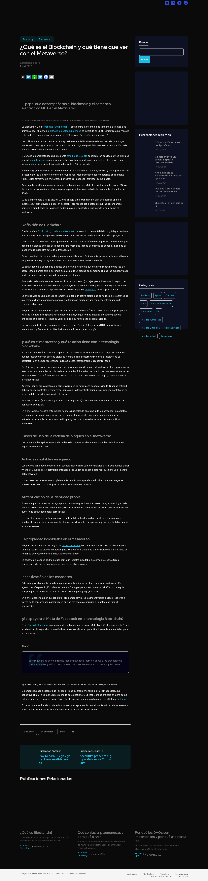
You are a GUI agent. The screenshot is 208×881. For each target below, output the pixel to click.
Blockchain (29, 731)
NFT (74, 731)
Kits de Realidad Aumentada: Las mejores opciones (169, 175)
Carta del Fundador (38, 625)
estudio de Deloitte (77, 155)
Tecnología (166, 336)
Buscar (143, 42)
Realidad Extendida (150, 327)
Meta (62, 731)
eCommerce (47, 731)
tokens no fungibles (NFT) (56, 126)
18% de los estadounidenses (65, 130)
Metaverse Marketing (161, 303)
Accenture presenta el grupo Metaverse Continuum (95, 759)
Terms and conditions (161, 876)
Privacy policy (181, 874)
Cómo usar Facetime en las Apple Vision (168, 144)
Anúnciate (132, 874)
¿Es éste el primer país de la (169, 204)
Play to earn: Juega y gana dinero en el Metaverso (54, 759)
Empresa (170, 295)
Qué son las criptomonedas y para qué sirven (100, 835)
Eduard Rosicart (30, 62)
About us (164, 874)
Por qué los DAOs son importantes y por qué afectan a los (160, 837)
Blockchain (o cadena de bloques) (56, 231)
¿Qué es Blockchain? (36, 833)
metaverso (90, 289)
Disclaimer (183, 876)
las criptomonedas (38, 160)
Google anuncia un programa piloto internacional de (165, 159)
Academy (28, 39)
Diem (123, 699)
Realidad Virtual (148, 336)
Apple (158, 295)
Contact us (148, 874)
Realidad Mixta (172, 327)
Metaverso (45, 39)
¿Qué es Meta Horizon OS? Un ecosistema (167, 190)
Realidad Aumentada (151, 319)
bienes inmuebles (71, 545)
